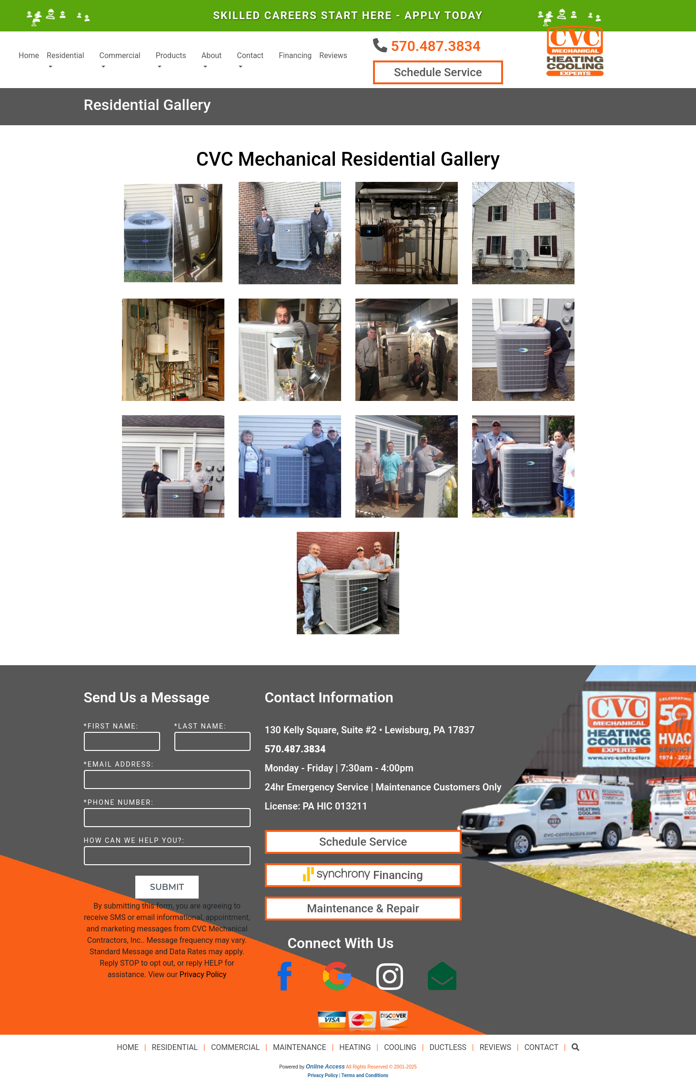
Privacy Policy (203, 974)
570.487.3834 (435, 46)
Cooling (400, 1047)
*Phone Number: (119, 803)
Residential (175, 1047)
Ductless (448, 1047)
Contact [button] (250, 55)
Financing (295, 55)
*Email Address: (119, 764)
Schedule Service (438, 72)
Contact (541, 1047)
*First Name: (111, 726)
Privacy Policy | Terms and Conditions (348, 1075)
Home (29, 55)
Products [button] (171, 55)
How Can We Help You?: (134, 841)
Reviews (333, 55)
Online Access (325, 1066)
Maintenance (299, 1047)
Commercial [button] (120, 55)
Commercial (235, 1047)
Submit (167, 887)
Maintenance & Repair (363, 908)
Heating (355, 1047)
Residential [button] (65, 55)
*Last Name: (200, 726)
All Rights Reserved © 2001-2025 (381, 1066)
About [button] (212, 55)
